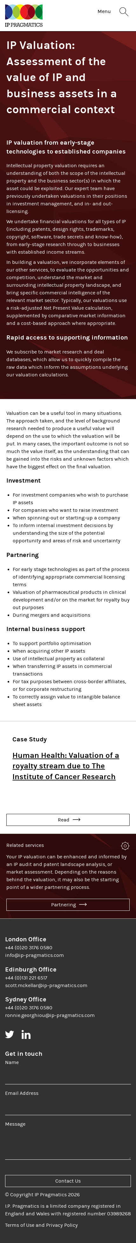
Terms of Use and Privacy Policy (41, 1225)
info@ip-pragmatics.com (34, 955)
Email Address (21, 1093)
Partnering (69, 905)
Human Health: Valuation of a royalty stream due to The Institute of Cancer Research (65, 766)
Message (15, 1124)
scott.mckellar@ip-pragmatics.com (46, 985)
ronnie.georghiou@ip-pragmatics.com (50, 1015)
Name (12, 1062)
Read (69, 820)
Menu (104, 11)
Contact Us (68, 1181)
